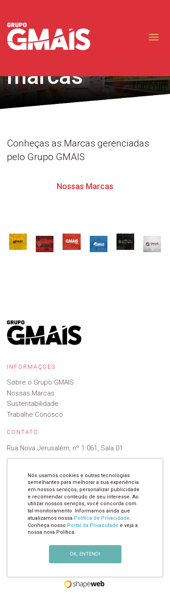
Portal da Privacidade (92, 525)
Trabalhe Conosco (35, 414)
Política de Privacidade (102, 518)
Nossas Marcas (30, 393)
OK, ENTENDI (85, 554)
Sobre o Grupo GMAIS (40, 382)
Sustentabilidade (32, 404)
